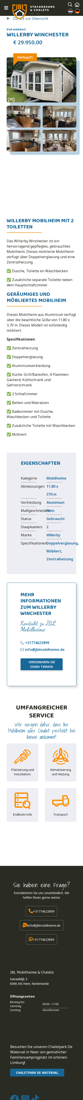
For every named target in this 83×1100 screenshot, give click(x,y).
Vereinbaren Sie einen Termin (42, 664)
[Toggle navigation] (6, 8)
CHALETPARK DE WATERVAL (37, 1072)
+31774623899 (37, 642)
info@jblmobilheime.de (45, 649)
